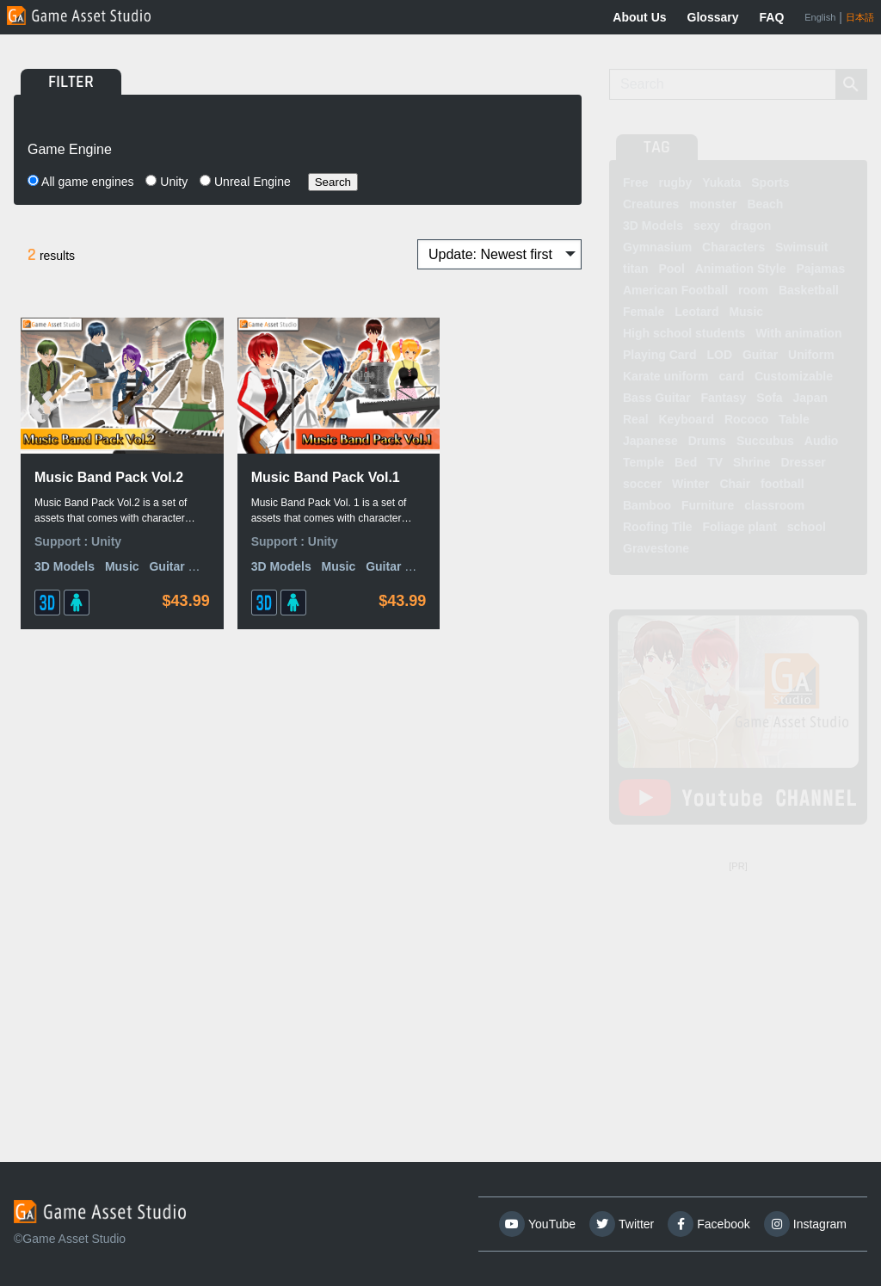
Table (794, 419)
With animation (798, 333)
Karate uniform (666, 376)
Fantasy (723, 398)
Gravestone (656, 548)
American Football (675, 290)
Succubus (765, 441)
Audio (821, 441)
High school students (684, 333)
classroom (774, 505)
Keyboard (686, 419)
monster (712, 204)
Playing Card (660, 355)
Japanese (650, 441)
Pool (671, 268)
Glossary (713, 17)
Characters (733, 247)
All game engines (81, 182)
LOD (719, 355)
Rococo (746, 419)
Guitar (760, 355)
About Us (639, 17)
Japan (810, 398)
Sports (770, 182)
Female (643, 311)
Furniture (707, 505)
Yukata (721, 182)
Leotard (696, 311)
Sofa (769, 398)
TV (715, 462)
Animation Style (740, 268)
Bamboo (647, 505)
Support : (62, 543)
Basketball (809, 290)
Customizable (794, 376)
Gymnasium (657, 247)
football (782, 484)
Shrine (752, 462)
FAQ (772, 17)
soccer (642, 484)
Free (636, 182)
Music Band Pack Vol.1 (279, 468)
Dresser (802, 462)
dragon (750, 225)
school (806, 527)
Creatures (651, 204)
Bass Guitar (657, 398)
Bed (686, 462)
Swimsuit (801, 247)
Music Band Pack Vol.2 (91, 468)
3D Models (64, 569)
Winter (690, 484)
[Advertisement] (738, 985)
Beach (765, 204)
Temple (643, 462)
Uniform (811, 355)
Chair (734, 484)
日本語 (860, 17)
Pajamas (820, 268)
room (753, 290)
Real (636, 419)
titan (636, 268)
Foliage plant (740, 527)
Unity (166, 182)
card (731, 376)
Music (122, 569)
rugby (675, 182)
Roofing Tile (658, 527)
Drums (707, 441)
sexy (706, 225)
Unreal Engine (245, 182)
